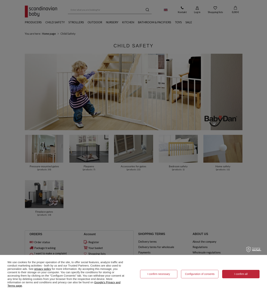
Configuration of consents (200, 273)
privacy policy (42, 268)
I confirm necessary (158, 273)
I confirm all (241, 273)
